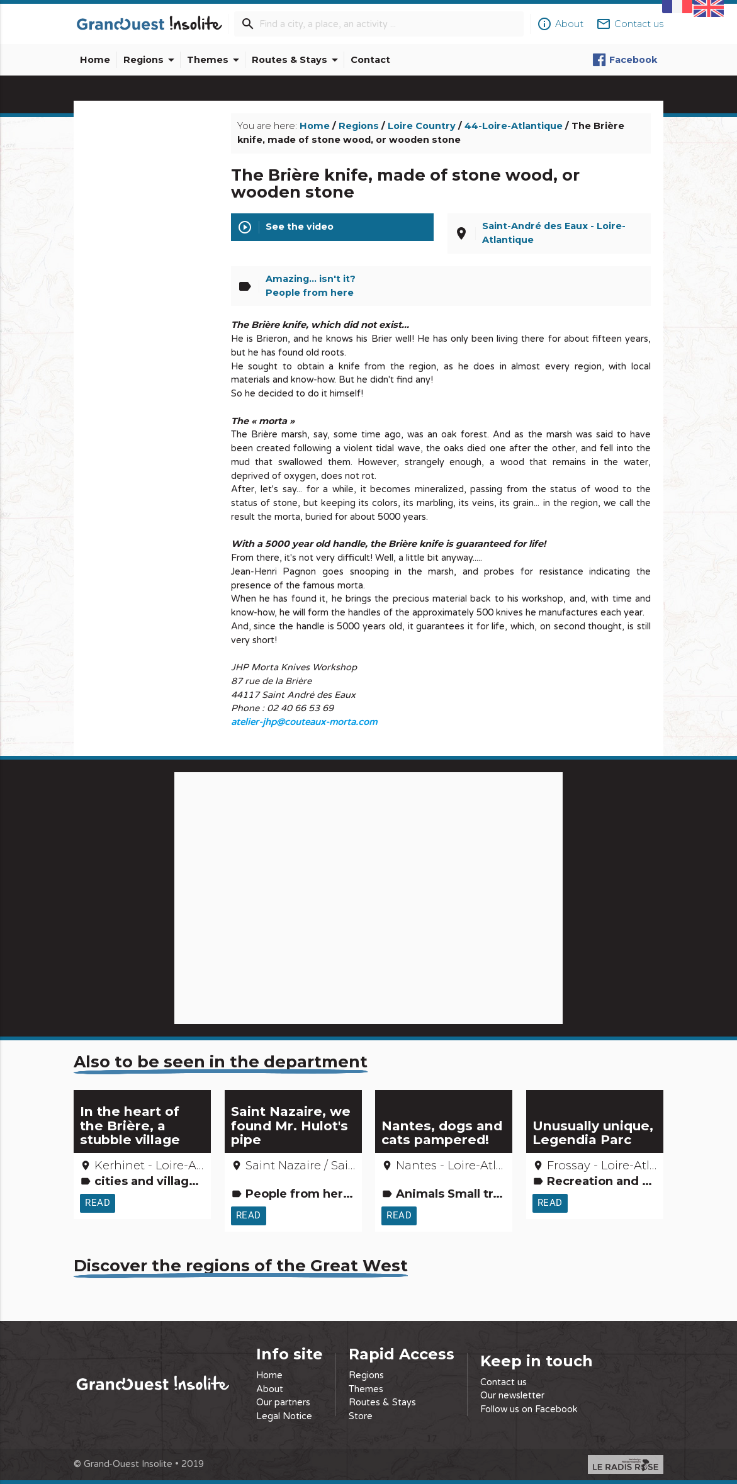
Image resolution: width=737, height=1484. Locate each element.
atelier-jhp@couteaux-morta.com (304, 722)
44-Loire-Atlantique (513, 126)
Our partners (283, 1402)
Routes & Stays (297, 60)
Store (361, 1416)
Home (95, 59)
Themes (215, 60)
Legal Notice (284, 1416)
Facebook (624, 60)
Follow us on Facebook (529, 1409)
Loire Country (422, 126)
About (269, 1389)
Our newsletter (512, 1395)
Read (97, 1203)
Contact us (503, 1382)
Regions (151, 60)
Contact (370, 59)
